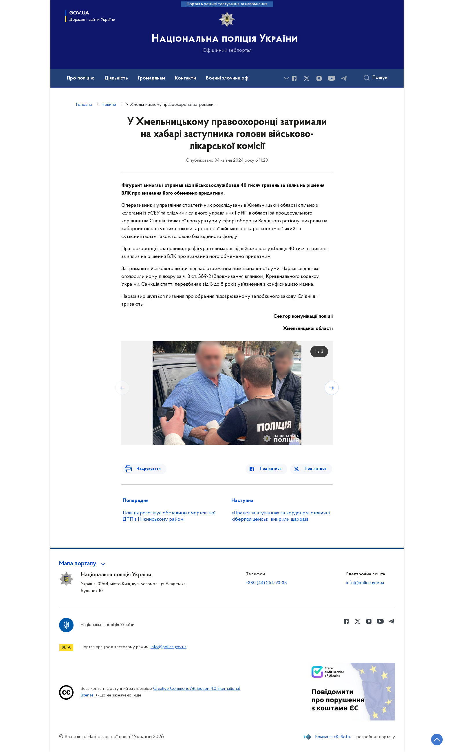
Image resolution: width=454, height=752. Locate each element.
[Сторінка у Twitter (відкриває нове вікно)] (306, 78)
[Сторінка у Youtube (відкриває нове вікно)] (331, 78)
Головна (84, 104)
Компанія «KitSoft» (333, 737)
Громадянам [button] (151, 78)
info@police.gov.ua (365, 583)
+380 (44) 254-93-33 (266, 583)
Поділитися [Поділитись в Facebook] (274, 469)
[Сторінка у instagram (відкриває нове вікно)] (319, 78)
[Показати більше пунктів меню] (286, 78)
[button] (83, 563)
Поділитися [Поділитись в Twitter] (316, 469)
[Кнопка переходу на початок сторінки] (432, 739)
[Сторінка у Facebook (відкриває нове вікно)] (294, 78)
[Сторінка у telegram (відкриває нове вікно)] (343, 78)
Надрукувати (145, 469)
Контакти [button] (185, 78)
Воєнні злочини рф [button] (227, 78)
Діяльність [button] (116, 78)
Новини (109, 104)
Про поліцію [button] (81, 78)
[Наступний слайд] (332, 387)
